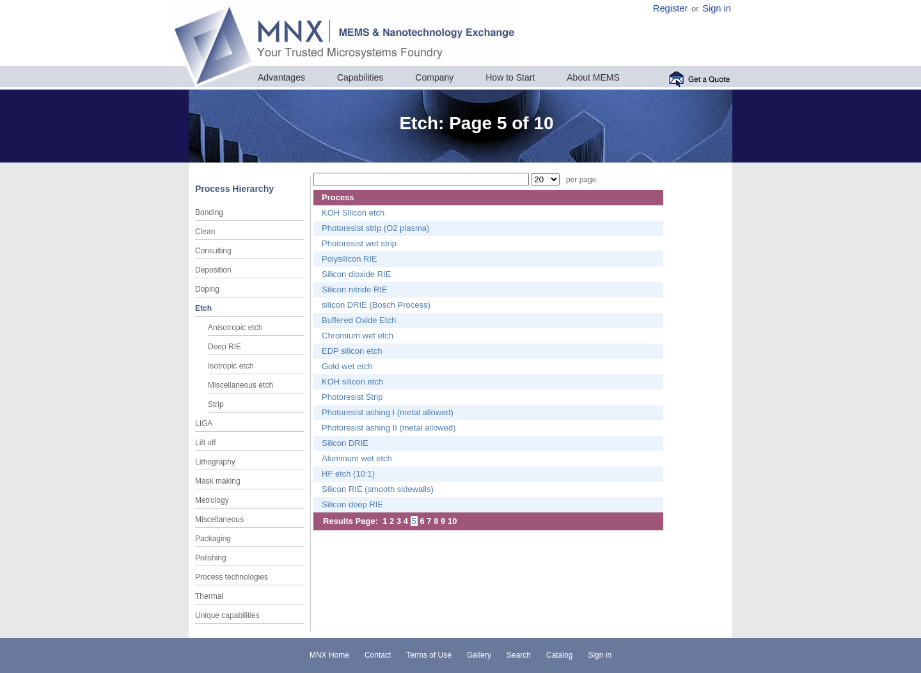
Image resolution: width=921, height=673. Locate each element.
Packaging (213, 538)
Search (519, 655)
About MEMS (593, 77)
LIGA (203, 423)
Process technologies (231, 577)
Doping (207, 289)
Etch (203, 308)
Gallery (479, 655)
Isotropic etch (230, 365)
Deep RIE (224, 346)
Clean (205, 231)
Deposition (213, 269)
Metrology (212, 500)
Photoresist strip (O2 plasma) (375, 228)
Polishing (210, 557)
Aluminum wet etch (357, 458)
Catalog (559, 655)
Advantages (281, 77)
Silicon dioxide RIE (356, 274)
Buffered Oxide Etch (359, 320)
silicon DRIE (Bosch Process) (376, 305)
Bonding (209, 212)
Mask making (217, 481)
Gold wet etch (347, 366)
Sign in (716, 8)
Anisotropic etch (235, 327)
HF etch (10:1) (348, 474)
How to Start (510, 77)
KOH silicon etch (352, 381)
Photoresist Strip (352, 397)
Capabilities (360, 77)
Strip (216, 404)
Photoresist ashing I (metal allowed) (387, 412)
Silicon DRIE (345, 443)
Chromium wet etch (357, 335)
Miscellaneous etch (240, 385)
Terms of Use (429, 655)
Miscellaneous (219, 519)
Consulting (213, 250)
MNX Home (329, 655)
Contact (378, 655)
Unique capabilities (227, 615)
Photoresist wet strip (359, 243)
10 (452, 521)
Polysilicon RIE (349, 259)
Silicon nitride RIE (355, 289)
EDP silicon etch (352, 351)
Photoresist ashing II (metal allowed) (389, 427)
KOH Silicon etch (353, 213)
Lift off (205, 442)
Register (670, 8)
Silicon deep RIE (352, 504)
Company (434, 77)
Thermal (209, 596)
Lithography (215, 461)
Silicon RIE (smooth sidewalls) (378, 489)
